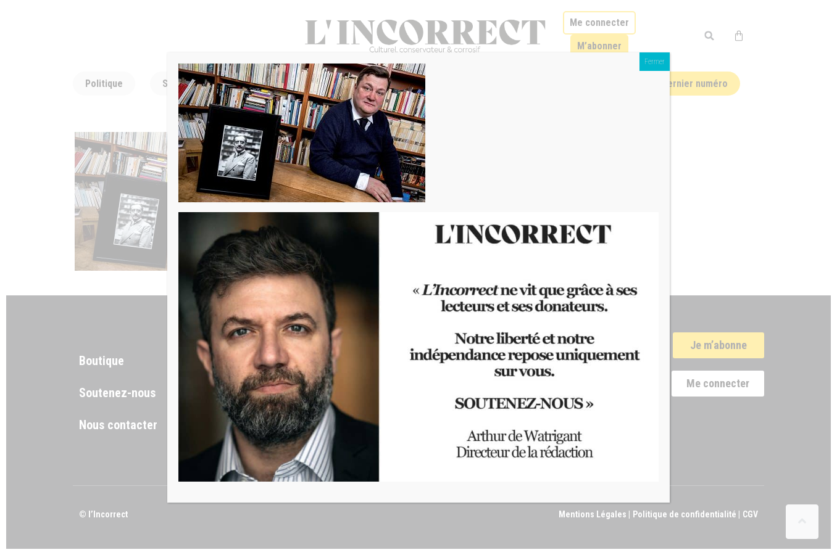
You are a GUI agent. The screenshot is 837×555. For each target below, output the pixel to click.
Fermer (654, 61)
